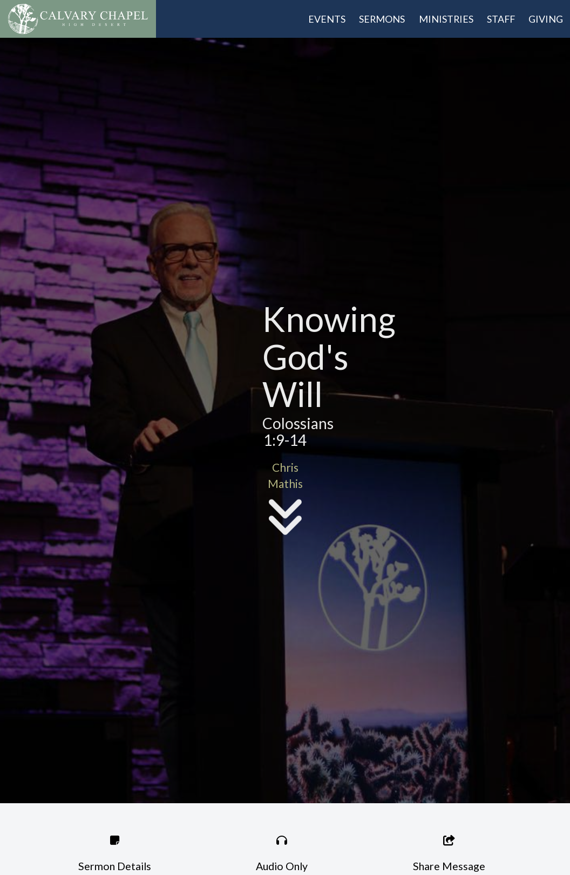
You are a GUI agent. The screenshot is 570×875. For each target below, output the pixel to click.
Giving (545, 19)
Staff (501, 19)
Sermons (382, 19)
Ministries (446, 19)
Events (326, 19)
